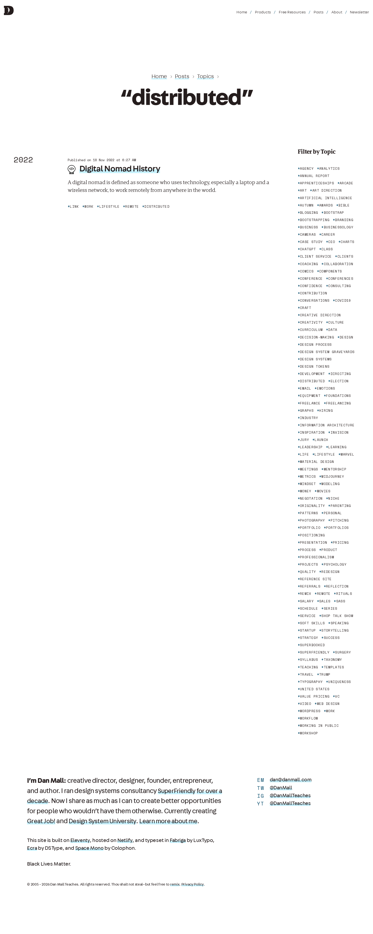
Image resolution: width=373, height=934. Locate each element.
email (305, 388)
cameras (308, 234)
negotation (311, 498)
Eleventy (80, 850)
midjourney (332, 476)
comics (307, 271)
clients (345, 256)
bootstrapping (315, 219)
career (328, 234)
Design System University (160, 821)
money (305, 491)
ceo (331, 241)
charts (347, 241)
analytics (329, 168)
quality (308, 571)
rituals (344, 593)
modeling (330, 483)
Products (263, 12)
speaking (340, 623)
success (332, 637)
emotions (326, 388)
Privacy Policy (192, 894)
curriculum (311, 329)
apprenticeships (317, 183)
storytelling (335, 630)
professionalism (317, 557)
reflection (337, 586)
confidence (311, 285)
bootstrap (334, 212)
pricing (341, 542)
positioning (312, 535)
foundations (338, 395)
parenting (341, 505)
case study (311, 241)
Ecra (32, 858)
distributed (312, 381)
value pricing (315, 696)
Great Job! (95, 821)
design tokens (315, 366)
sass (340, 601)
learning (337, 447)
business (309, 227)
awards (326, 205)
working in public (319, 725)
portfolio (310, 527)
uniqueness (339, 681)
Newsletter (359, 12)
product (329, 549)
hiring (326, 410)
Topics (206, 76)
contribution (313, 293)
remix (305, 593)
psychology (335, 564)
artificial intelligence (326, 198)
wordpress (310, 711)
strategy (309, 637)
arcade (346, 183)
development (312, 373)
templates (334, 667)
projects (309, 564)
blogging (309, 212)
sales (325, 601)
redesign (330, 571)
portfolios (337, 527)
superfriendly (315, 652)
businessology (339, 227)
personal (333, 513)
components (330, 271)
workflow (309, 718)
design (346, 337)
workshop (309, 733)
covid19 (343, 300)
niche (334, 498)
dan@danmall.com (292, 779)
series (330, 608)
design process (316, 344)
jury (304, 439)
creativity (311, 322)
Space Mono (90, 858)
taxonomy (333, 659)
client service (316, 256)
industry (309, 417)
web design (328, 703)
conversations (315, 300)
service (308, 615)
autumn (307, 205)
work (330, 711)
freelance (310, 403)
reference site (316, 579)
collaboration (339, 264)
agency (307, 168)
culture (336, 322)
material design (317, 461)
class (327, 249)
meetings (309, 469)
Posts (319, 12)
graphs (307, 410)
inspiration (312, 432)
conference (311, 278)
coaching (309, 264)
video (305, 703)
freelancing (338, 403)
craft (305, 307)
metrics (308, 476)
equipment (310, 395)
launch (321, 439)
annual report (315, 175)
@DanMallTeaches (291, 795)
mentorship (335, 469)
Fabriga (179, 850)
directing (341, 373)
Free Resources (292, 12)
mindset (308, 483)
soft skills (312, 623)
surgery (343, 652)
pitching (340, 520)
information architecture (327, 425)
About (336, 12)
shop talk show (337, 615)
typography (311, 681)
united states (315, 689)
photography (312, 520)
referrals (310, 586)
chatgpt (308, 249)
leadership (311, 447)
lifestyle (325, 454)
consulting (339, 285)
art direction (327, 190)
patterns (309, 513)
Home (241, 12)
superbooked (312, 645)
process (308, 549)
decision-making (317, 337)
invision (340, 432)
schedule (309, 608)
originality (312, 505)
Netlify (125, 850)
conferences (340, 278)
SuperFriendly (178, 791)
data (332, 329)
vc (337, 696)
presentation (313, 542)
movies (324, 491)
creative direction (320, 315)
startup (308, 630)
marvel (347, 454)
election (340, 381)
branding (344, 219)
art (303, 190)
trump (325, 674)
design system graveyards (327, 351)
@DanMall (282, 787)
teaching (309, 667)
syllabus (309, 659)
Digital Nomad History (120, 168)
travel (307, 674)
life (304, 454)
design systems (316, 359)
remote (324, 593)
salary (307, 601)
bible (344, 205)
